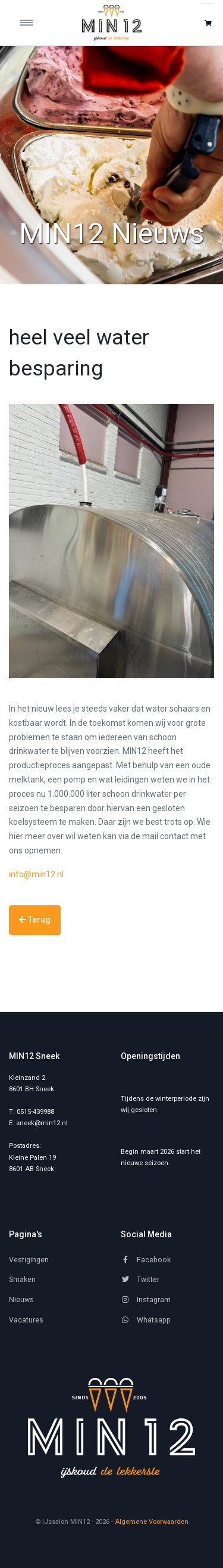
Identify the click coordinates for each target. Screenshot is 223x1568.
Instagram (146, 1300)
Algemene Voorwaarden (152, 1522)
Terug (35, 919)
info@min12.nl (36, 874)
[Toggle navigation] (34, 22)
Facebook (146, 1260)
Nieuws (21, 1300)
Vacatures (26, 1320)
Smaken (22, 1279)
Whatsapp (146, 1320)
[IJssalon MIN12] (112, 22)
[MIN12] (111, 1428)
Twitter (140, 1279)
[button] (208, 23)
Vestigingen (29, 1260)
